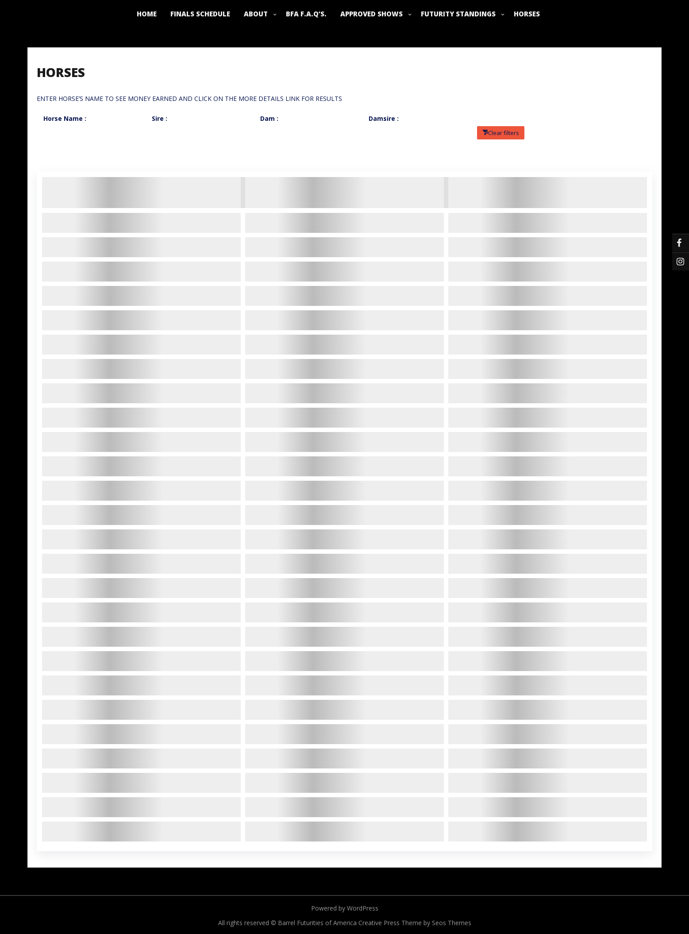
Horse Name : (64, 118)
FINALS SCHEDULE (200, 13)
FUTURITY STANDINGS (458, 13)
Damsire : (384, 118)
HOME (147, 13)
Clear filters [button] (503, 133)
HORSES (527, 13)
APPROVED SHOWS (371, 13)
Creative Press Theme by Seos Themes (414, 923)
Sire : (159, 118)
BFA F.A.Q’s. (306, 13)
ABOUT (256, 13)
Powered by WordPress (344, 908)
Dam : (269, 118)
